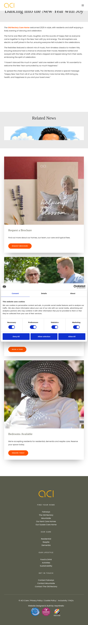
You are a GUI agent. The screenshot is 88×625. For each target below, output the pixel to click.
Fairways (46, 512)
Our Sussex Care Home (46, 524)
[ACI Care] (9, 5)
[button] (82, 5)
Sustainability (46, 566)
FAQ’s (71, 600)
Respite (46, 542)
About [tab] (72, 293)
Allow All (72, 336)
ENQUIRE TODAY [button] (18, 453)
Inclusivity (62, 600)
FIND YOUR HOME (46, 505)
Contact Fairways (46, 580)
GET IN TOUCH (46, 573)
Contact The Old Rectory (46, 586)
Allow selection (44, 336)
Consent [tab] (15, 293)
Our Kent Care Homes (46, 521)
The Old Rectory (46, 515)
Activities (46, 562)
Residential (46, 539)
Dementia (46, 545)
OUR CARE (46, 532)
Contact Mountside (46, 583)
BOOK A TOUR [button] (17, 349)
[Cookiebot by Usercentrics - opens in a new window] (75, 286)
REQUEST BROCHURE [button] (20, 246)
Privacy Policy (36, 600)
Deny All (16, 336)
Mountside (46, 518)
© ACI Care (24, 600)
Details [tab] (44, 293)
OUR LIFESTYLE (46, 552)
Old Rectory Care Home (18, 27)
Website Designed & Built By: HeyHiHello (46, 605)
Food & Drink (46, 559)
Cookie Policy (50, 600)
